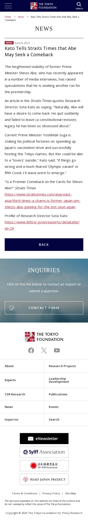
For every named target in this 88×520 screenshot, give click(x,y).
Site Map (70, 493)
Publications (58, 394)
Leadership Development (59, 380)
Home (8, 16)
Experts (10, 380)
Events (53, 407)
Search (54, 419)
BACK (44, 244)
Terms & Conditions (24, 493)
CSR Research (15, 394)
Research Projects (62, 366)
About (9, 366)
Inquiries (11, 419)
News (21, 16)
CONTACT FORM (44, 308)
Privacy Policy (51, 493)
